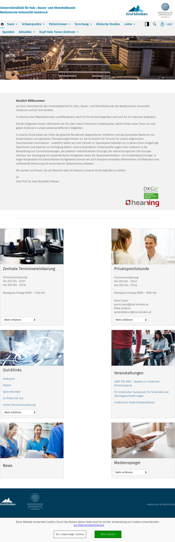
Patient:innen (58, 24)
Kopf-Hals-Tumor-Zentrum (57, 32)
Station (7, 385)
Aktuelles (25, 32)
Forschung (82, 24)
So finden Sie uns (13, 398)
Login (169, 24)
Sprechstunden (12, 391)
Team (10, 24)
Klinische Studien (108, 24)
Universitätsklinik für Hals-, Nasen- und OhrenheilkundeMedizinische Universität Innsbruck (37, 10)
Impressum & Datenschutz (161, 504)
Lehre (128, 24)
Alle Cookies (108, 534)
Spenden (8, 32)
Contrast (147, 24)
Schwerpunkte (31, 24)
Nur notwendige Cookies (70, 534)
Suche (154, 24)
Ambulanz (9, 378)
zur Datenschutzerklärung (89, 525)
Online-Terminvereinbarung (19, 404)
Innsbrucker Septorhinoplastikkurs (134, 402)
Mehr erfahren (32, 277)
